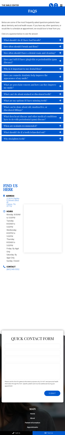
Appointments (32, 427)
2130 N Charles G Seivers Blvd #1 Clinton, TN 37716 (13, 202)
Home (32, 414)
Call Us (16, 433)
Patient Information (32, 423)
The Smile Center (10, 5)
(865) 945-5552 (51, 5)
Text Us (49, 433)
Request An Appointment (56, 5)
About (32, 418)
